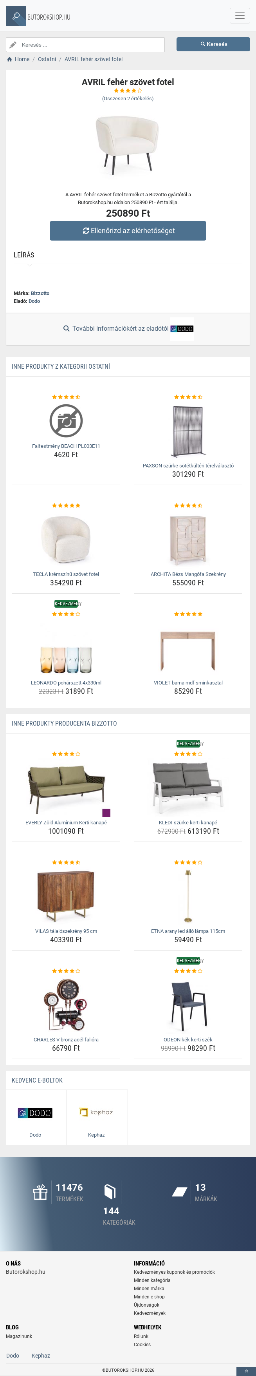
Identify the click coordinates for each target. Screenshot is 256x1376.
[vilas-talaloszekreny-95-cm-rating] (66, 863)
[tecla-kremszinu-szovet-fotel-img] (66, 539)
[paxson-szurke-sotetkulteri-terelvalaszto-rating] (188, 397)
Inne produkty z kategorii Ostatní (61, 366)
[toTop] (246, 1371)
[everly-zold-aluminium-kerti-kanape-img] (66, 787)
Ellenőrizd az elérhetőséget (128, 230)
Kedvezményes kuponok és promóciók (174, 1272)
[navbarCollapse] (240, 16)
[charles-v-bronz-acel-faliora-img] (66, 1004)
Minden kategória (152, 1280)
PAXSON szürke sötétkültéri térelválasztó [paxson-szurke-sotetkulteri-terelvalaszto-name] (188, 466)
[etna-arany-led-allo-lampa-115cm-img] (188, 896)
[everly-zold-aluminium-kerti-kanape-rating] (66, 754)
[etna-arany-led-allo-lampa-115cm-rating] (188, 863)
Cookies (142, 1344)
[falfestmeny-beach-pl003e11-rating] (66, 397)
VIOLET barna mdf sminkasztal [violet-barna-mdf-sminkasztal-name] (188, 683)
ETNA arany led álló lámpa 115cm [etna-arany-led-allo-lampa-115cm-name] (188, 931)
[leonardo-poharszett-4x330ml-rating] (66, 614)
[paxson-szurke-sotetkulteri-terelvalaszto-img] (188, 430)
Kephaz (41, 1355)
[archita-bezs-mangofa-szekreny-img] (188, 539)
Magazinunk (19, 1336)
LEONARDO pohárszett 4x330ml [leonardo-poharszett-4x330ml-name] (66, 683)
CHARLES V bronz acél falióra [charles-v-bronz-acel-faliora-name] (66, 1040)
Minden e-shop (149, 1297)
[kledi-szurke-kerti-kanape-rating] (188, 754)
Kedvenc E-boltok (37, 1080)
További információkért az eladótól (128, 329)
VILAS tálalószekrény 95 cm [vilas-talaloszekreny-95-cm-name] (66, 931)
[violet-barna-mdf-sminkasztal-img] (188, 647)
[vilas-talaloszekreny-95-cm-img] (66, 896)
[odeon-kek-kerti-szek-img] (188, 1004)
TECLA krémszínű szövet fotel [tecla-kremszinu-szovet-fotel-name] (66, 574)
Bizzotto (40, 293)
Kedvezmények (150, 1313)
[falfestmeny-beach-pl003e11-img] (66, 420)
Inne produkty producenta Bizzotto (64, 723)
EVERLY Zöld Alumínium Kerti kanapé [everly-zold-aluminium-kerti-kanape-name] (66, 823)
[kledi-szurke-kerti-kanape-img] (188, 787)
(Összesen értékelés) (128, 98)
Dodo (34, 301)
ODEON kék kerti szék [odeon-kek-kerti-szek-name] (188, 1040)
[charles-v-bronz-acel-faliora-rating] (66, 971)
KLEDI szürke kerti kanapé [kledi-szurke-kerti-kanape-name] (188, 823)
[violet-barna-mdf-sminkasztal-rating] (188, 614)
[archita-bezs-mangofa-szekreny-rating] (188, 506)
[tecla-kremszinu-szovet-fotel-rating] (66, 506)
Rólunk (141, 1336)
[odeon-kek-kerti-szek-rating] (188, 971)
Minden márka (149, 1288)
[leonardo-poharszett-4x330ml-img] (66, 647)
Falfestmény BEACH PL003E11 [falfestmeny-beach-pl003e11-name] (66, 446)
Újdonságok (146, 1305)
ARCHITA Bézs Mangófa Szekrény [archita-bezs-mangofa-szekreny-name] (188, 574)
